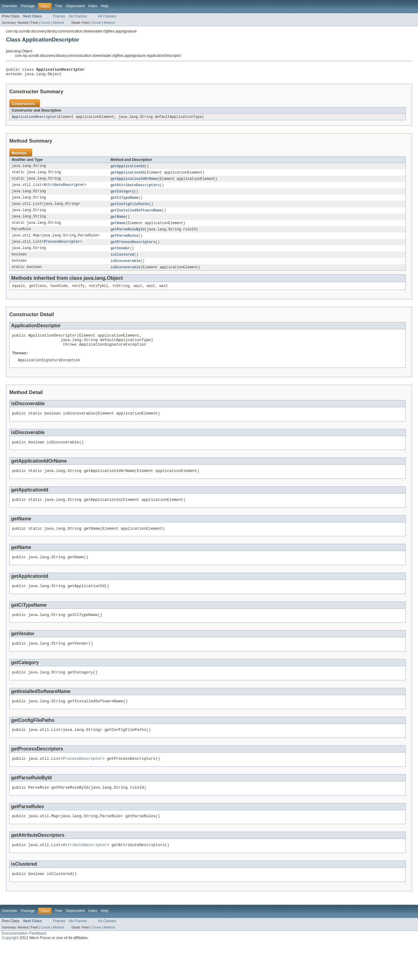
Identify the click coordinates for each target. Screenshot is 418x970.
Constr (45, 22)
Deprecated (75, 6)
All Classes (107, 16)
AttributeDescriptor (64, 188)
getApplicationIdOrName (134, 181)
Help (104, 6)
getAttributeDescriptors (135, 188)
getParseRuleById (128, 234)
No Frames (78, 16)
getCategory (122, 194)
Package (28, 6)
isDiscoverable (126, 267)
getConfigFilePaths (130, 208)
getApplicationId (128, 168)
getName (118, 221)
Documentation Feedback (24, 959)
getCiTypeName (124, 201)
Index (92, 6)
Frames (59, 16)
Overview (9, 6)
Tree (58, 6)
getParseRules (124, 241)
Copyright (10, 964)
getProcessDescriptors (133, 247)
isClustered (122, 261)
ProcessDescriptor (62, 247)
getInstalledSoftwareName (136, 214)
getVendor (120, 254)
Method (58, 22)
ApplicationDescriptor (34, 118)
